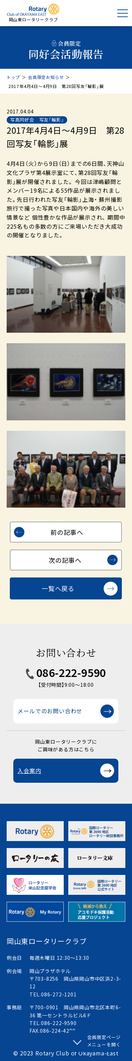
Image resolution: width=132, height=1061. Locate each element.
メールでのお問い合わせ (50, 711)
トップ (13, 77)
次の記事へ (65, 560)
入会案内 (29, 770)
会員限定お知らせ (46, 77)
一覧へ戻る (58, 588)
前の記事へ (66, 532)
